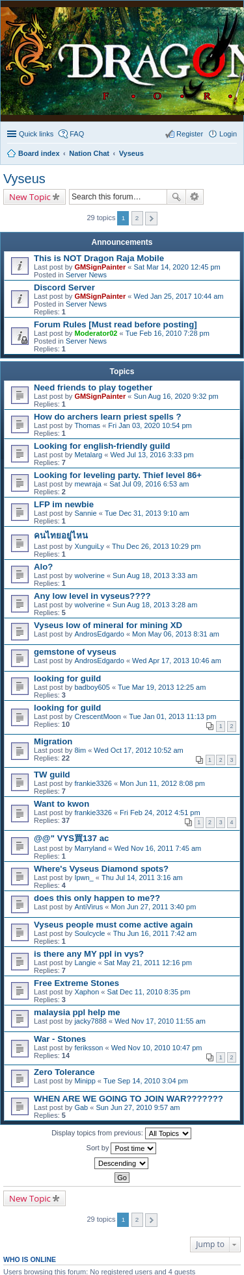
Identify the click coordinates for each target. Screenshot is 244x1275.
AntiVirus (88, 907)
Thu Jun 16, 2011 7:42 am (155, 933)
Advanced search (195, 197)
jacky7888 (90, 1021)
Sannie (85, 513)
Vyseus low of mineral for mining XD (108, 625)
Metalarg (88, 455)
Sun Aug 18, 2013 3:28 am (155, 605)
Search (176, 197)
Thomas (87, 425)
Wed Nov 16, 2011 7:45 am (158, 848)
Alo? (43, 567)
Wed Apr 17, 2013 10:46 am (176, 660)
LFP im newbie (64, 504)
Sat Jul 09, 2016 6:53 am (149, 484)
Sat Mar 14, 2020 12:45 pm (176, 267)
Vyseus (24, 178)
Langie (85, 962)
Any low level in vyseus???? (92, 596)
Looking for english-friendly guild (102, 446)
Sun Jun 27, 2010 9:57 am (138, 1107)
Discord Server (64, 287)
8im (80, 750)
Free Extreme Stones (76, 983)
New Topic (30, 197)
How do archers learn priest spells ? (107, 417)
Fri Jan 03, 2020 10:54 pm (149, 425)
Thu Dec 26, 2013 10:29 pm (156, 546)
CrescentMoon (97, 716)
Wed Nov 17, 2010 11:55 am (160, 1021)
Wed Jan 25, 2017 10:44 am (178, 296)
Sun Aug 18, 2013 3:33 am (155, 575)
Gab (81, 1107)
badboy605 (91, 687)
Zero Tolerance (64, 1072)
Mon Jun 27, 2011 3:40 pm (153, 907)
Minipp (84, 1081)
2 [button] (137, 217)
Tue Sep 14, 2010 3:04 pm (145, 1081)
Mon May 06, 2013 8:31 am (175, 634)
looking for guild (67, 678)
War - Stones (60, 1039)
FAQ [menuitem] (77, 134)
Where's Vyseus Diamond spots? (101, 869)
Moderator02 (95, 333)
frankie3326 (93, 783)
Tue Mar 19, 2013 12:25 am (162, 687)
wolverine (89, 575)
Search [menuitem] (231, 154)
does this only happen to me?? (97, 898)
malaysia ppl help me (77, 1012)
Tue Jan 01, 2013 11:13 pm (172, 716)
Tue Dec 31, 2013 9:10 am (147, 513)
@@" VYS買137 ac (71, 838)
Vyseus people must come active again (113, 924)
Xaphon (86, 992)
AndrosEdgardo (99, 634)
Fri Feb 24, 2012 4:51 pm (160, 812)
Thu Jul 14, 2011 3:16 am (142, 877)
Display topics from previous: (121, 1133)
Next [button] (151, 218)
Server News (86, 275)
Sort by (122, 1148)
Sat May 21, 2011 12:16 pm (148, 962)
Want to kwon (61, 804)
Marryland (90, 848)
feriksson (88, 1048)
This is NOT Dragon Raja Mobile (99, 258)
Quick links (36, 134)
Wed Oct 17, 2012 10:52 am (138, 750)
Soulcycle (89, 933)
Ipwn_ (83, 877)
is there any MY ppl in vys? (89, 954)
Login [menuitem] (228, 134)
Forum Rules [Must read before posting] (115, 324)
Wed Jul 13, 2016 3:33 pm (151, 455)
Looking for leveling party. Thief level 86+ (118, 475)
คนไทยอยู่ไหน (61, 535)
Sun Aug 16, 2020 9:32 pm (175, 396)
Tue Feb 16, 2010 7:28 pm (168, 333)
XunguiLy (88, 546)
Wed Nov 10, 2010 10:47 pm (156, 1048)
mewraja (88, 484)
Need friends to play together (93, 387)
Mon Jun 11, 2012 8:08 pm (162, 783)
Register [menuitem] (189, 134)
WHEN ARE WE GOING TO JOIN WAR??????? (128, 1099)
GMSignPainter (100, 267)
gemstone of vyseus (75, 652)
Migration (53, 741)
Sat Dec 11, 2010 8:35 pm (149, 992)
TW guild (52, 774)
